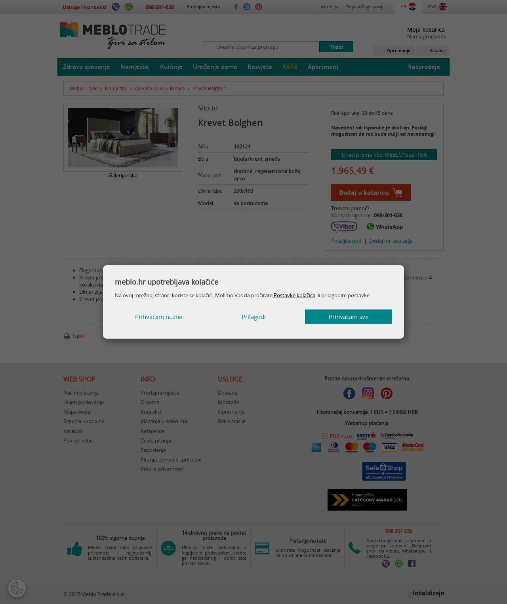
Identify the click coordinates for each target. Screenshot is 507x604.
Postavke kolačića (294, 295)
